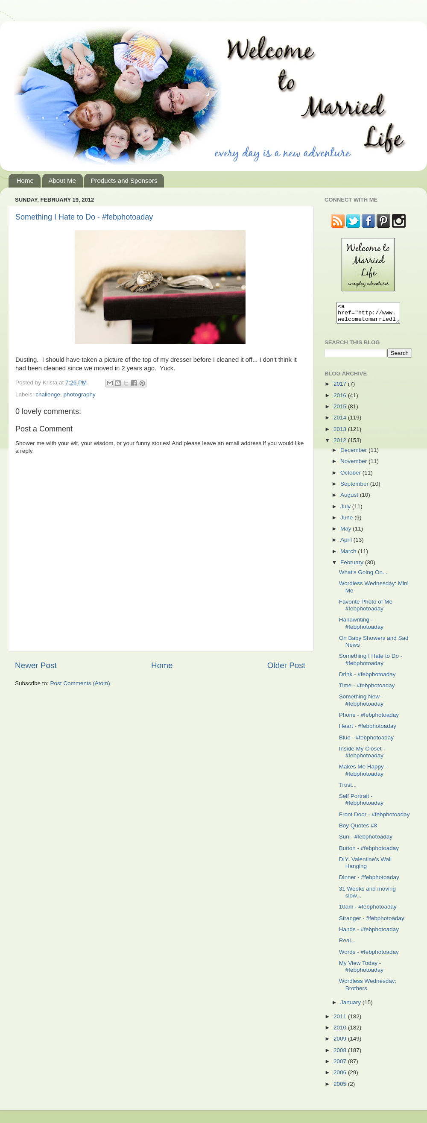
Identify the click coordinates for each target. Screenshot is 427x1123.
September (355, 487)
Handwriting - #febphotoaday (361, 626)
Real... (347, 944)
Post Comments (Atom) (80, 683)
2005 (340, 1088)
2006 (340, 1076)
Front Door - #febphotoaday (374, 818)
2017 (340, 387)
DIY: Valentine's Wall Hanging (365, 866)
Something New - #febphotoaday (361, 703)
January (351, 1006)
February (352, 566)
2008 (340, 1054)
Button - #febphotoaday (369, 852)
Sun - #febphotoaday (365, 840)
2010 (340, 1031)
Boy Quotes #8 (358, 829)
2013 (340, 433)
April (347, 543)
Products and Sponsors (124, 180)
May (346, 532)
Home (25, 180)
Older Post (286, 665)
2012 (340, 444)
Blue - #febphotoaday (366, 741)
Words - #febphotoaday (369, 956)
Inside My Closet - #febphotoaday (362, 755)
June (347, 521)
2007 (340, 1065)
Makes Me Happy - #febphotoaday (363, 773)
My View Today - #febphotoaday (361, 970)
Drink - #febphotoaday (367, 678)
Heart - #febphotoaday (367, 730)
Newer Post (36, 665)
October (351, 476)
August (350, 499)
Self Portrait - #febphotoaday (361, 803)
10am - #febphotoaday (368, 910)
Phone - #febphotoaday (369, 718)
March (349, 555)
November (354, 465)
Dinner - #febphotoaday (369, 881)
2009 (340, 1042)
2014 (340, 421)
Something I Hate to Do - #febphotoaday (84, 217)
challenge (47, 394)
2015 (340, 410)
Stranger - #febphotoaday (371, 922)
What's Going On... (363, 576)
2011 (340, 1020)
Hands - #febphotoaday (369, 933)
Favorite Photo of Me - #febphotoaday (367, 609)
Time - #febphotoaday (367, 689)
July (346, 510)
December (354, 454)
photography (80, 394)
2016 (340, 399)
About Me (62, 180)
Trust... (348, 789)
